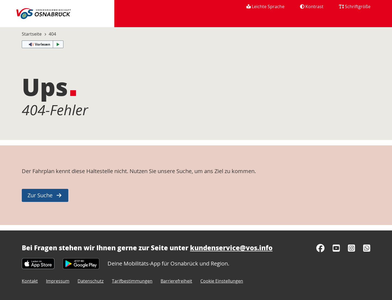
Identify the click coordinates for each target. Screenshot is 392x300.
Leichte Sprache (265, 7)
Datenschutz (91, 281)
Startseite (32, 34)
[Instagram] (351, 248)
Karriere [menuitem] (306, 19)
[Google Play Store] (81, 263)
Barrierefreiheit (176, 281)
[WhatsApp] (366, 248)
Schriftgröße (354, 7)
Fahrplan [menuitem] (197, 19)
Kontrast (311, 7)
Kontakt (30, 281)
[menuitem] (368, 20)
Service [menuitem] (341, 19)
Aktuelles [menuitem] (159, 19)
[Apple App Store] (38, 263)
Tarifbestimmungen (132, 281)
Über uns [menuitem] (268, 19)
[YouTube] (336, 248)
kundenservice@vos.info (231, 247)
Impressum (57, 281)
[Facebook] (320, 248)
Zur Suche (40, 195)
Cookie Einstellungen (221, 281)
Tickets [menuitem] (233, 19)
